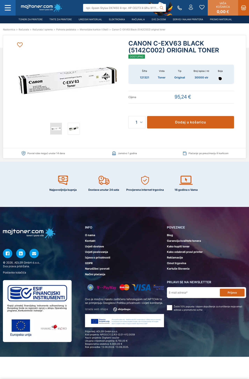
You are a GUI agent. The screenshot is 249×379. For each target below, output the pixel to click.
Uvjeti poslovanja (96, 251)
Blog (170, 235)
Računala (138, 19)
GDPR (89, 263)
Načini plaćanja (95, 274)
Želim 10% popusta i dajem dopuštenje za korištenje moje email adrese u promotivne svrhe (204, 308)
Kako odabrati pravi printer (185, 251)
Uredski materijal (90, 19)
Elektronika (117, 19)
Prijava (232, 292)
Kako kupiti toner (178, 246)
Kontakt (90, 240)
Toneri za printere (30, 19)
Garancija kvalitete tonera (184, 240)
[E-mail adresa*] (194, 293)
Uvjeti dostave (94, 246)
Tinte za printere (60, 19)
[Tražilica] (124, 8)
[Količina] (137, 122)
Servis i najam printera (188, 19)
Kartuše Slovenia (178, 268)
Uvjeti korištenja (152, 302)
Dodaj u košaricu (190, 122)
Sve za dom (159, 19)
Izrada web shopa (109, 309)
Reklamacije (175, 257)
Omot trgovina (176, 263)
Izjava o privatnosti (97, 257)
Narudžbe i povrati (97, 268)
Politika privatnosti (128, 302)
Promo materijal (221, 19)
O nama (90, 235)
